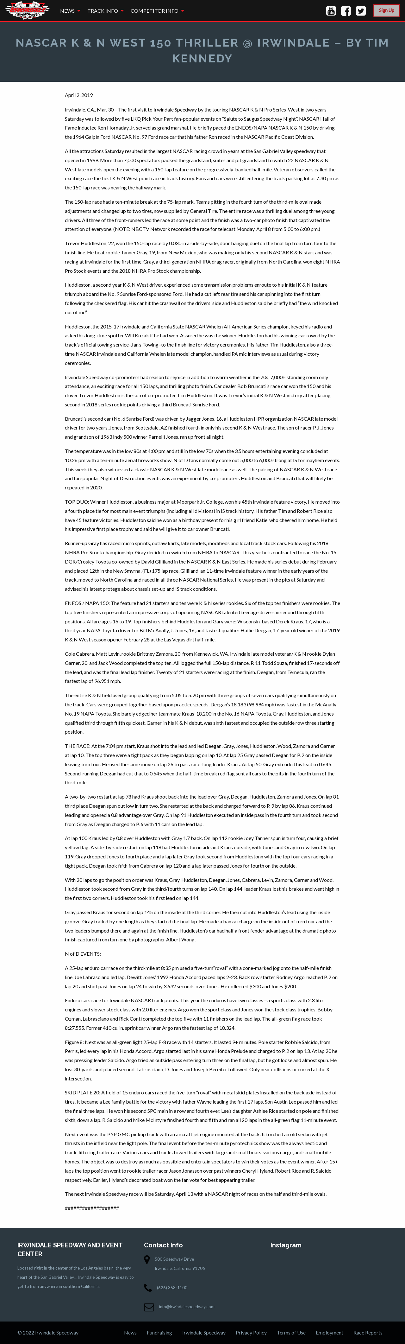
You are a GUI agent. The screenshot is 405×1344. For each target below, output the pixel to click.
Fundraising (159, 1332)
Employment (329, 1332)
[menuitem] (68, 10)
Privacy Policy (251, 1332)
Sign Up (386, 10)
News (67, 11)
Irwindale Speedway (204, 1332)
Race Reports (368, 1332)
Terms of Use (291, 1332)
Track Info (102, 11)
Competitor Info (154, 11)
